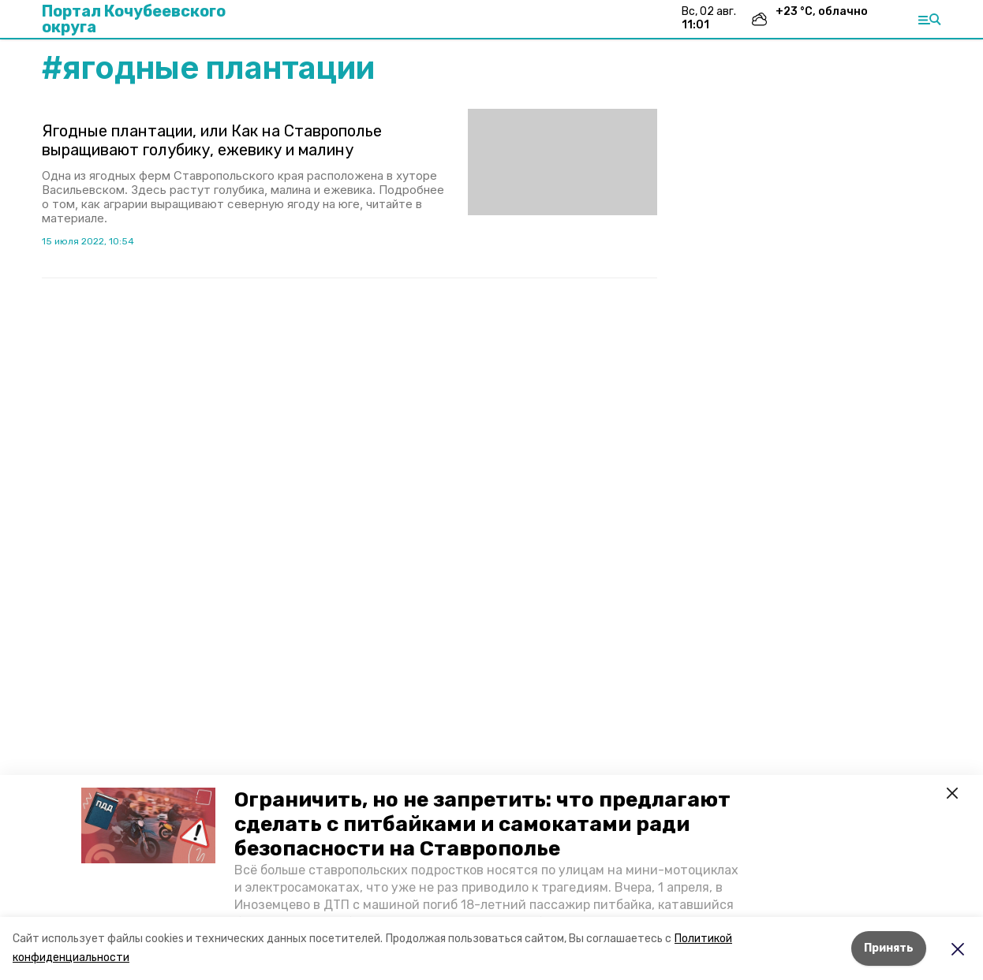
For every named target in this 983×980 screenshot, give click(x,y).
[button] (148, 825)
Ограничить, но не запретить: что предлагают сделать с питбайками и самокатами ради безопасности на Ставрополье (482, 824)
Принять (889, 948)
